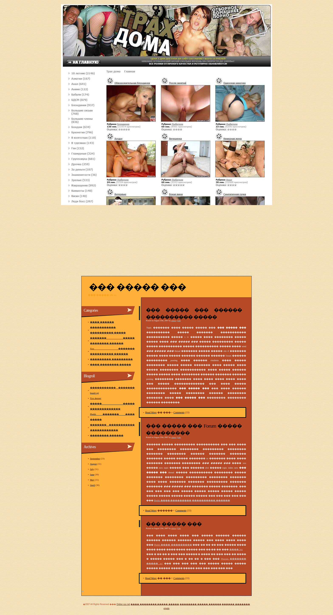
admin (173, 320)
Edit (179, 320)
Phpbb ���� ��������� (173, 500)
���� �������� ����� (110, 364)
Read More (151, 412)
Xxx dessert (95, 398)
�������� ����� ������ (200, 604)
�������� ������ (106, 435)
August (93, 464)
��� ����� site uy (102, 295)
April (92, 485)
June (92, 474)
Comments (179, 412)
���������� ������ (211, 500)
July (92, 469)
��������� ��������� (111, 359)
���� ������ (102, 322)
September (95, 458)
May (92, 479)
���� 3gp (236, 549)
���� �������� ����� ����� (155, 604)
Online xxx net (123, 604)
